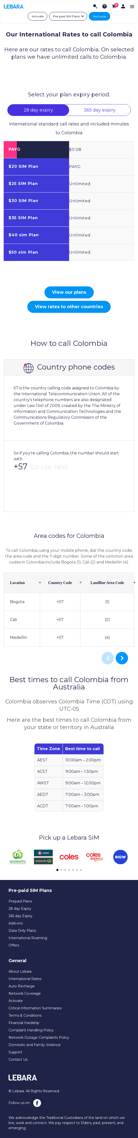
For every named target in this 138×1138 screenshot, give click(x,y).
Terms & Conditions (25, 1015)
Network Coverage (25, 993)
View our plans (69, 292)
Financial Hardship (24, 1023)
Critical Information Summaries (35, 1008)
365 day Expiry (20, 916)
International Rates (25, 979)
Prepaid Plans (20, 901)
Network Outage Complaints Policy (39, 1037)
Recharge (99, 16)
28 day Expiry (20, 908)
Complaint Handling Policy (31, 1030)
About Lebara (20, 971)
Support (15, 1052)
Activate (37, 16)
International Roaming (28, 938)
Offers (14, 945)
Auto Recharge (22, 986)
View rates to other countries (69, 306)
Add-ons (16, 923)
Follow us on (25, 1103)
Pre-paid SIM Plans (66, 16)
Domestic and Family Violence (35, 1045)
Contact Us (18, 1059)
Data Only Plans (22, 930)
